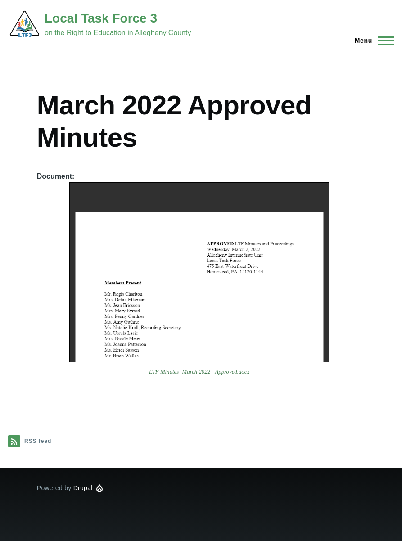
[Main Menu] (372, 40)
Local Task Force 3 (101, 18)
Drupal (83, 487)
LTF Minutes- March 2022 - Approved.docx (199, 372)
